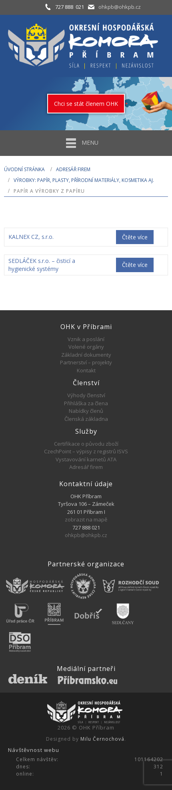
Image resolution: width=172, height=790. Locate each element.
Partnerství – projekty (86, 362)
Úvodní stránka (24, 169)
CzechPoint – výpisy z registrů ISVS (86, 451)
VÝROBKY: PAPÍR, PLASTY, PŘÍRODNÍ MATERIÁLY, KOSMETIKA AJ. (84, 180)
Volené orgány (86, 346)
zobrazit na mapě (86, 519)
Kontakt (86, 370)
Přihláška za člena (86, 403)
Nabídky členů (86, 410)
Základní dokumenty (86, 354)
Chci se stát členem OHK (86, 103)
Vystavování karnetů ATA (86, 459)
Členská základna (86, 418)
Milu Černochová (102, 738)
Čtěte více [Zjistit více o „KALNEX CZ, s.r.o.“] (135, 237)
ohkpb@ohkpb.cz (119, 6)
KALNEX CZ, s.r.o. (31, 236)
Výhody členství (86, 395)
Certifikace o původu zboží (86, 443)
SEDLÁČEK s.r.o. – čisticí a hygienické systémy (41, 265)
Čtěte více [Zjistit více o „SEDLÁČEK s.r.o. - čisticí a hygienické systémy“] (135, 265)
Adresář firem (73, 169)
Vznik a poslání (86, 339)
